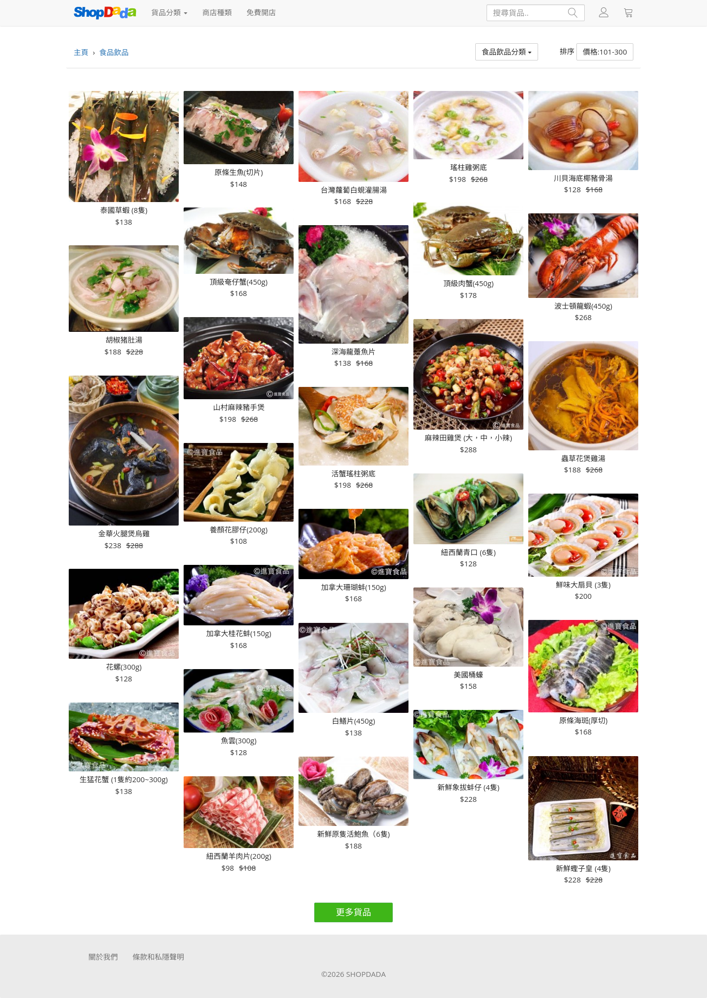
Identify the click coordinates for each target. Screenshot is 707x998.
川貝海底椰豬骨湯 (583, 178)
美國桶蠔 (468, 675)
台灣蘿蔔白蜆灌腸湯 (354, 190)
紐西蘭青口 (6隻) (468, 552)
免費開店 (261, 12)
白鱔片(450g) (353, 721)
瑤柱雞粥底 (468, 167)
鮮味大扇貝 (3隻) (583, 585)
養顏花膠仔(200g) (239, 530)
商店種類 (217, 12)
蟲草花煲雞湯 (583, 458)
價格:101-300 (605, 52)
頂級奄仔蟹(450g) (239, 282)
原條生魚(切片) (239, 172)
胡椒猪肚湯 (124, 340)
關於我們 (103, 957)
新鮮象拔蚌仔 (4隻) (468, 787)
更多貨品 (353, 912)
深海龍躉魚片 (353, 352)
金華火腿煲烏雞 (124, 533)
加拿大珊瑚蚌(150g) (353, 587)
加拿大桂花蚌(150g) (239, 633)
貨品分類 (169, 12)
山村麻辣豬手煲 (239, 407)
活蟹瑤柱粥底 (353, 474)
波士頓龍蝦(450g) (583, 306)
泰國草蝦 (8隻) (123, 210)
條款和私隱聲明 (158, 957)
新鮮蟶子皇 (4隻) (583, 868)
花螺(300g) (124, 667)
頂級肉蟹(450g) (468, 283)
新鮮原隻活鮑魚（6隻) (353, 834)
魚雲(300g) (239, 740)
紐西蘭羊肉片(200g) (239, 856)
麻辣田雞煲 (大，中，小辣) (468, 438)
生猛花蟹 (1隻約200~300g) (124, 779)
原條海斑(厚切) (583, 720)
